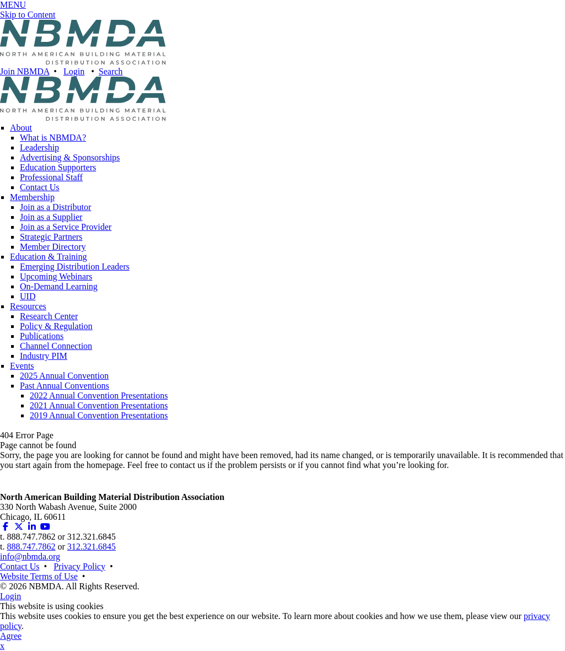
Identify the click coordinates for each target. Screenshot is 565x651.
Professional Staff (51, 177)
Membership (32, 197)
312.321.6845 (91, 546)
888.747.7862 (31, 546)
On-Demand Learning (59, 286)
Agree (11, 636)
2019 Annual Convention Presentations (99, 415)
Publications (41, 336)
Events (22, 365)
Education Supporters (58, 167)
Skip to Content (27, 14)
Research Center (49, 316)
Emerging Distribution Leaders (75, 266)
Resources (28, 306)
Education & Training (48, 256)
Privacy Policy (79, 566)
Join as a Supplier (51, 217)
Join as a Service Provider (65, 227)
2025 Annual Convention (64, 375)
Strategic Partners (51, 236)
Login (73, 71)
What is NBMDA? (53, 137)
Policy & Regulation (56, 326)
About (21, 127)
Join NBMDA (24, 71)
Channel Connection (56, 346)
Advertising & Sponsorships (70, 157)
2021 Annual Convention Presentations (99, 405)
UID (27, 296)
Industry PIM (43, 356)
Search (111, 71)
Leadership (39, 147)
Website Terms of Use (39, 576)
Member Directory (53, 246)
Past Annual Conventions (64, 385)
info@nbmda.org (30, 556)
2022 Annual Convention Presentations (99, 395)
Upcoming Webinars (56, 276)
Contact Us (40, 187)
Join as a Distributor (55, 207)
